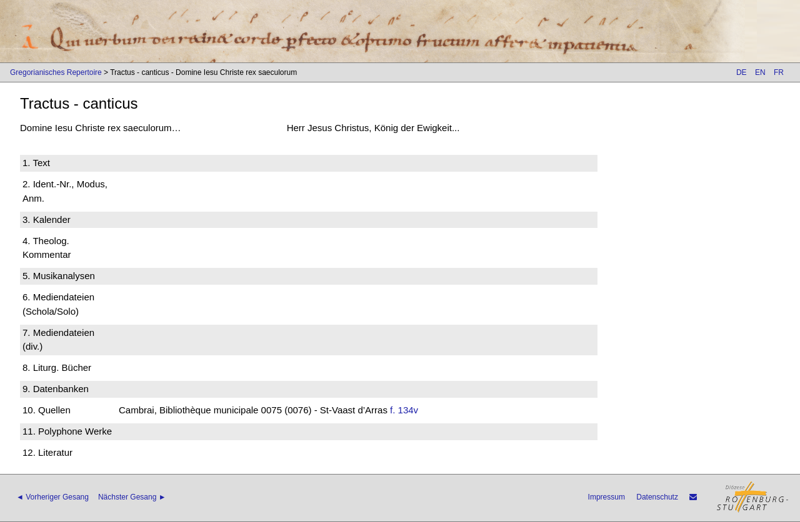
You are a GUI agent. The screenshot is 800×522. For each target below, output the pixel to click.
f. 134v (404, 410)
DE (741, 72)
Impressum (606, 497)
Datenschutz (657, 497)
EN (760, 72)
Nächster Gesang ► (132, 497)
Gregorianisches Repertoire (56, 72)
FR (779, 72)
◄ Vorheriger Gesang (52, 497)
